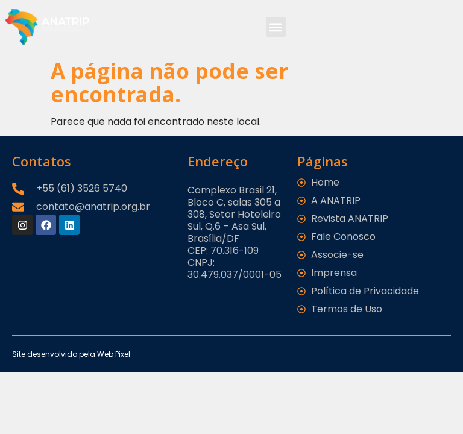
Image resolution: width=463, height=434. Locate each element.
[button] (276, 27)
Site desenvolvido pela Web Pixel (71, 354)
